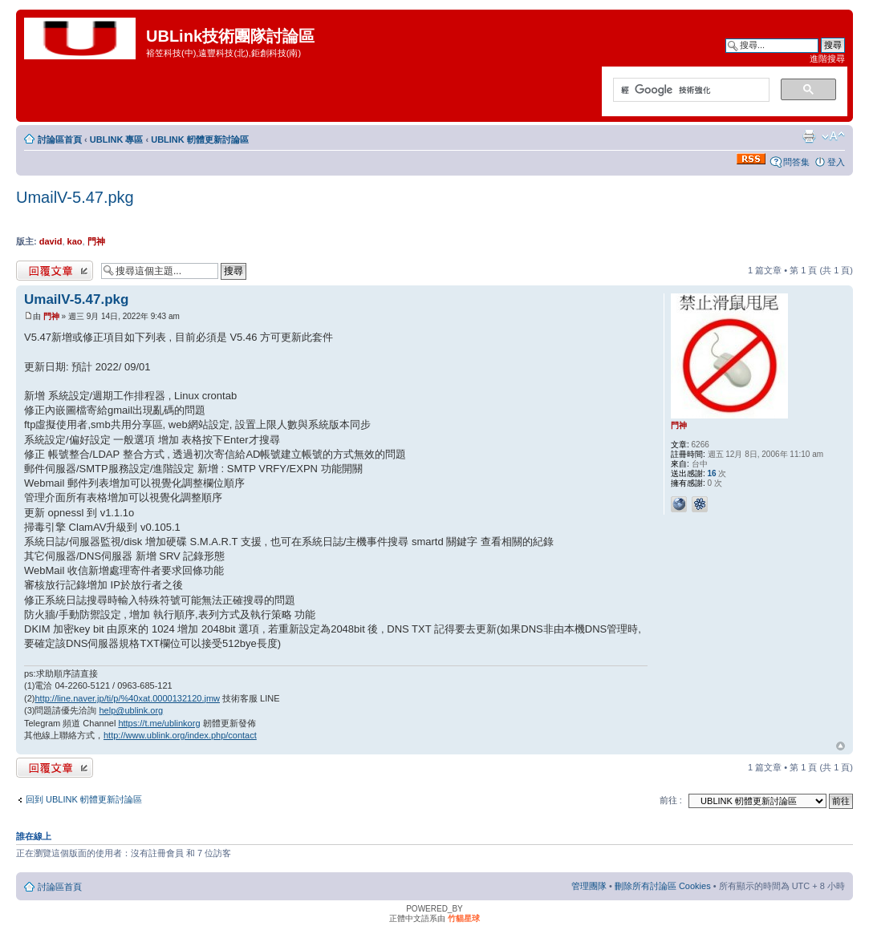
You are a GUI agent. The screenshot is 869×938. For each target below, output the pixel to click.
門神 (96, 241)
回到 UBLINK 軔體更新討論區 (84, 799)
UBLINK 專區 (117, 139)
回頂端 (840, 746)
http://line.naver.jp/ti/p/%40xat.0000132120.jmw (127, 698)
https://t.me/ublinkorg (159, 723)
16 (712, 473)
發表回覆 (54, 271)
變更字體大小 (833, 136)
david (51, 241)
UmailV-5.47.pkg (75, 197)
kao (75, 241)
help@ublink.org (131, 710)
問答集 (796, 162)
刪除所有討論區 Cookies (663, 886)
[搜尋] (689, 90)
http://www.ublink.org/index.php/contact (180, 735)
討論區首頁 (60, 139)
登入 (836, 162)
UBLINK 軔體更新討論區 (200, 139)
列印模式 (809, 136)
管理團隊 (589, 886)
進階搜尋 (827, 58)
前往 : (671, 800)
